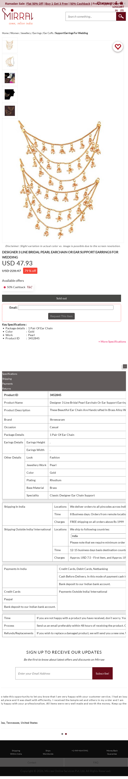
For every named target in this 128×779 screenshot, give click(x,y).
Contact (32, 762)
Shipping (7, 378)
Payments (7, 383)
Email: (13, 307)
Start (123, 738)
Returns (6, 388)
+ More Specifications (112, 341)
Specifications (9, 373)
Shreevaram (57, 419)
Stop (126, 738)
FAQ (95, 762)
